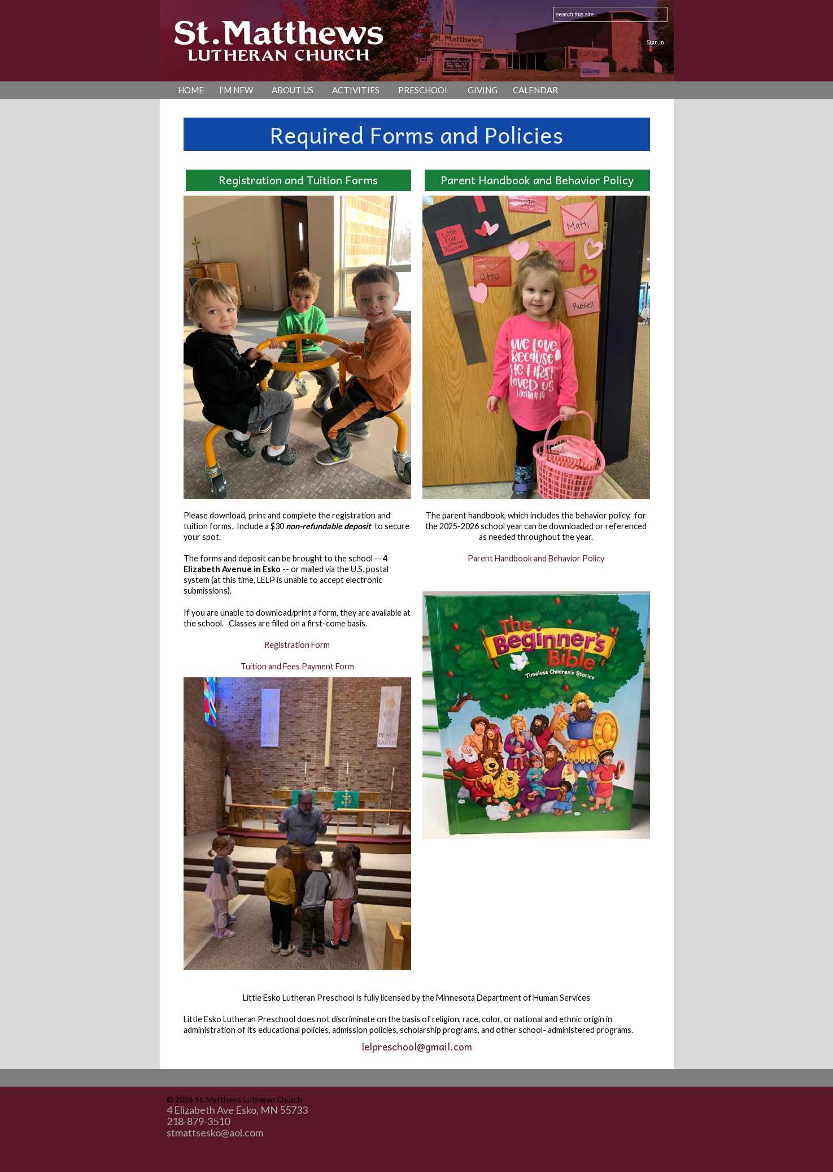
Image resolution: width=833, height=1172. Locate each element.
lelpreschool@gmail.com (416, 1046)
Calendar (535, 90)
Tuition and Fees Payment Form (297, 666)
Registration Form (297, 645)
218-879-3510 (198, 1121)
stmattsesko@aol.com (215, 1132)
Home (191, 90)
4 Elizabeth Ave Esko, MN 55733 (237, 1110)
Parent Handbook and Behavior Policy (536, 558)
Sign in (655, 41)
